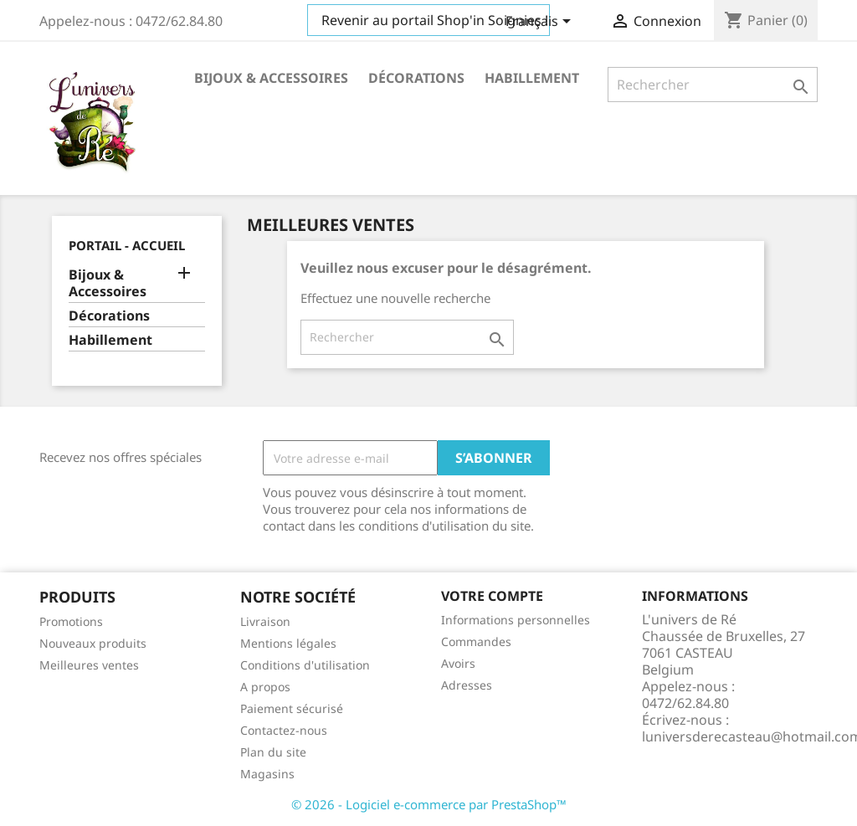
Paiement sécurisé (291, 708)
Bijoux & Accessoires (271, 78)
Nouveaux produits (92, 643)
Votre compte (492, 596)
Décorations (416, 78)
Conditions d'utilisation (305, 665)
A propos (265, 687)
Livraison (265, 621)
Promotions (71, 621)
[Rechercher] (713, 84)
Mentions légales (288, 643)
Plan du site (273, 752)
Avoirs (458, 663)
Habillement (532, 78)
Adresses (466, 685)
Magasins (267, 774)
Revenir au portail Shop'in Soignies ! (434, 20)
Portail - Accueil (127, 245)
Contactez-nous (283, 730)
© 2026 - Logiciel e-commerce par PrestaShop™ (429, 804)
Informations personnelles (515, 620)
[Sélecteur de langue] (541, 23)
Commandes (476, 641)
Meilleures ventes (89, 665)
